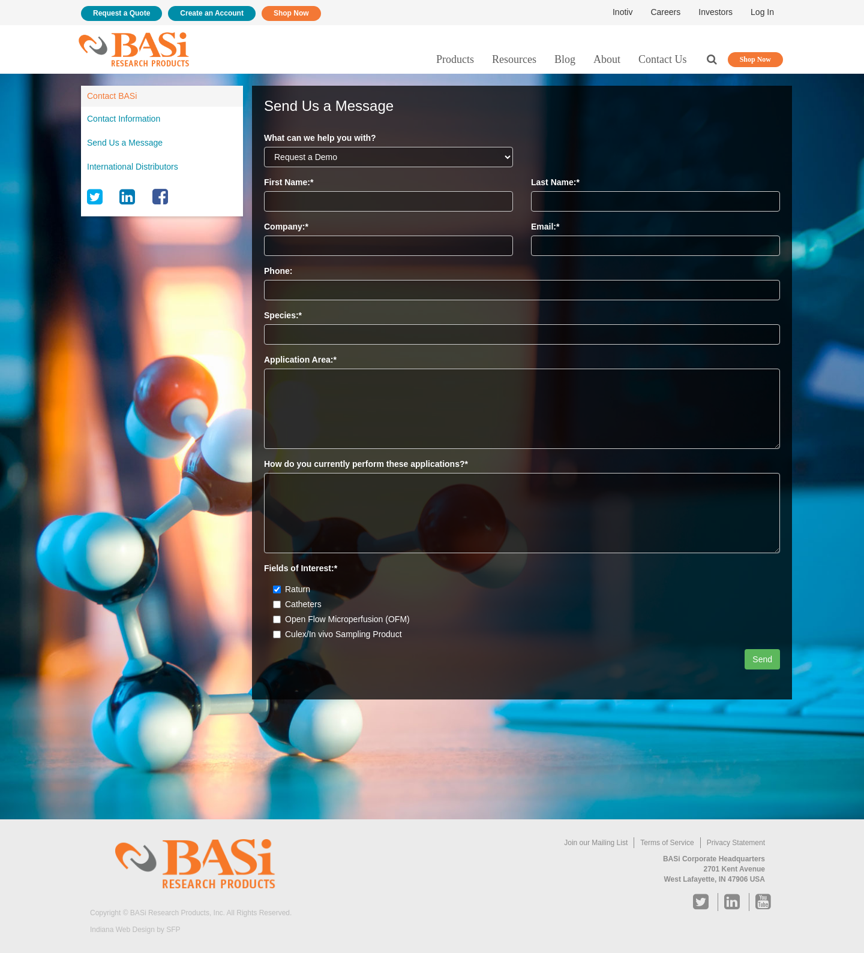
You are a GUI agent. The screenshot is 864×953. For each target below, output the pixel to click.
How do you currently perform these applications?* (366, 464)
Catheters (297, 604)
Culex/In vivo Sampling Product (337, 634)
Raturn (291, 589)
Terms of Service (667, 843)
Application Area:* (300, 359)
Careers (665, 12)
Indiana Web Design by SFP (135, 929)
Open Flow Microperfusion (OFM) (341, 619)
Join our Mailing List (596, 843)
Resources (514, 59)
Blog (564, 59)
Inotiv (622, 12)
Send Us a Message (125, 142)
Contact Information (123, 118)
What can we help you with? (320, 138)
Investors (715, 12)
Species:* (283, 315)
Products (455, 59)
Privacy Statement (736, 843)
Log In (762, 12)
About (606, 59)
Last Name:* (555, 182)
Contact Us (662, 59)
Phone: (278, 271)
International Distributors (132, 166)
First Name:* (288, 182)
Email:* (545, 226)
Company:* (286, 226)
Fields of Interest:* (300, 568)
